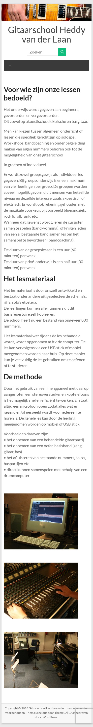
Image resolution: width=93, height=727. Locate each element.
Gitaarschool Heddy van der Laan (46, 34)
